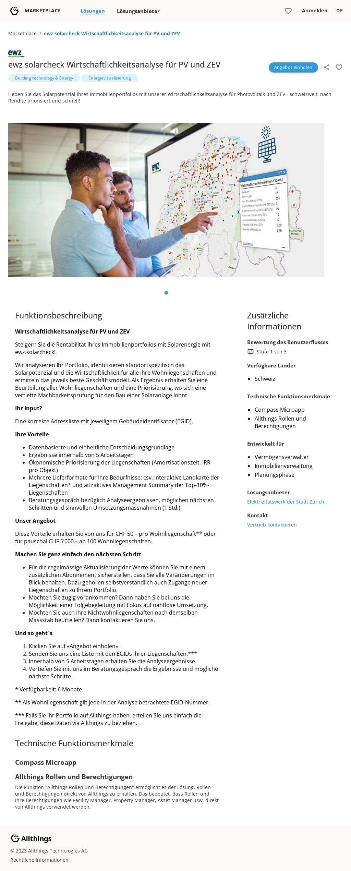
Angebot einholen (293, 67)
